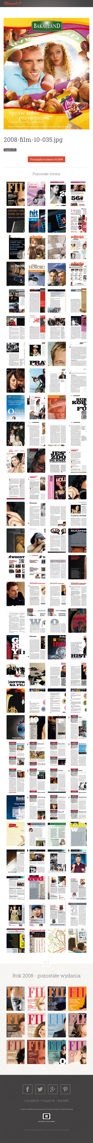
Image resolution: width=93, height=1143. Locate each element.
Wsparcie (48, 1101)
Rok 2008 (23, 975)
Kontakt (63, 1101)
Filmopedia (14, 3)
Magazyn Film (10, 150)
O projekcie (31, 1101)
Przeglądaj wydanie (46, 159)
